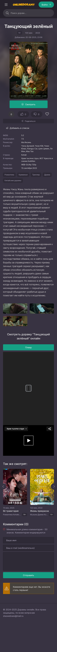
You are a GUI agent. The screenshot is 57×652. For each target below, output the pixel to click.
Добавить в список (19, 128)
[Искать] (7, 13)
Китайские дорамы (13, 180)
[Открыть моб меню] (6, 5)
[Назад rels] (3, 486)
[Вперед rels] (54, 486)
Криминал (23, 175)
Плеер (28, 347)
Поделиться (30, 121)
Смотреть (30, 104)
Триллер (36, 175)
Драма (47, 175)
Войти (45, 4)
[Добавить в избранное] (47, 114)
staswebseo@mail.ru (13, 616)
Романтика (9, 175)
